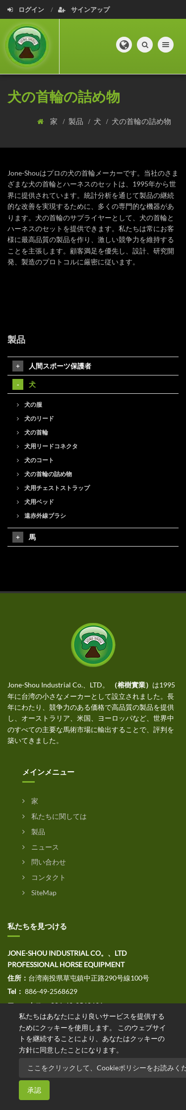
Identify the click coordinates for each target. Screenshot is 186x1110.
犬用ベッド (35, 501)
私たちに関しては (54, 816)
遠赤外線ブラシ (41, 515)
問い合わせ (44, 862)
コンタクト (44, 877)
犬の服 (29, 404)
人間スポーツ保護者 (51, 366)
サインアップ (84, 9)
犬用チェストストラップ (53, 488)
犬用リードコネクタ (47, 446)
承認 (34, 1090)
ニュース (40, 847)
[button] (124, 45)
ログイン (26, 9)
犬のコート (35, 460)
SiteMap (39, 892)
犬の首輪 (32, 432)
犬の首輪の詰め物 (141, 121)
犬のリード (35, 418)
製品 (76, 121)
